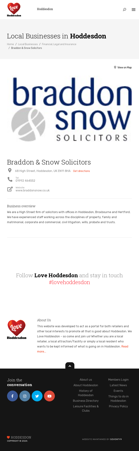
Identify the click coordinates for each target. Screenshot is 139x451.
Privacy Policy (118, 406)
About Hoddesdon (85, 385)
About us (86, 379)
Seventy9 (116, 439)
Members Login (118, 379)
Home (10, 44)
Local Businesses (28, 44)
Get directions (81, 171)
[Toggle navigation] (133, 10)
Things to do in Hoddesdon (118, 398)
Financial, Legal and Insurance (59, 44)
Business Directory (86, 400)
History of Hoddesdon (86, 393)
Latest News (118, 385)
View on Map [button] (122, 67)
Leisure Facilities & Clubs (86, 408)
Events (118, 391)
